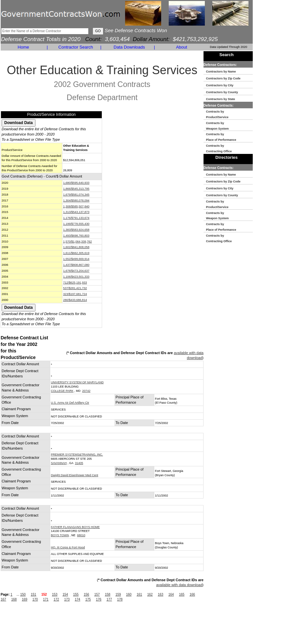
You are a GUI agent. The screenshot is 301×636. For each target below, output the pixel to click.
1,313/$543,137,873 (76, 212)
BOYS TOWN (60, 535)
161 (139, 594)
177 (109, 599)
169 (25, 599)
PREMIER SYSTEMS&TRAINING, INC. (77, 454)
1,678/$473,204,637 (76, 270)
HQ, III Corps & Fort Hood (68, 547)
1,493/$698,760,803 (76, 235)
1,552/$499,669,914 (76, 259)
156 (86, 594)
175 (88, 599)
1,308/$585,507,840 (76, 206)
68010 (81, 535)
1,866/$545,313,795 (76, 188)
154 (65, 594)
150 (23, 594)
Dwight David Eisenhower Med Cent (74, 475)
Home (23, 47)
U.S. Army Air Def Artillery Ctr (70, 402)
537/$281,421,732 (75, 288)
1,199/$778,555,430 (76, 223)
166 (192, 594)
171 (46, 599)
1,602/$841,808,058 (76, 247)
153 (54, 594)
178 (120, 599)
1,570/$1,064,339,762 (77, 241)
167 (3, 599)
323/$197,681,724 (75, 294)
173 (67, 599)
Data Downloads (129, 47)
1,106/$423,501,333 (76, 276)
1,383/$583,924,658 (76, 229)
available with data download (179, 585)
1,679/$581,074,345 (76, 194)
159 (118, 594)
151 (33, 594)
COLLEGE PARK (62, 390)
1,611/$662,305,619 (76, 253)
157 (97, 594)
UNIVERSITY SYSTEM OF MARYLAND (77, 382)
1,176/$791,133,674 (76, 218)
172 (56, 599)
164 (171, 594)
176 (98, 599)
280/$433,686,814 (75, 300)
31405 (79, 463)
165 (181, 594)
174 (77, 599)
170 (35, 599)
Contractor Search (75, 47)
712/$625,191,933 (75, 282)
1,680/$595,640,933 (76, 182)
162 (150, 594)
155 (76, 594)
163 (160, 594)
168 (14, 599)
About (181, 47)
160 (129, 594)
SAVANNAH (59, 463)
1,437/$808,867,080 (76, 264)
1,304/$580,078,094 (76, 200)
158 (107, 594)
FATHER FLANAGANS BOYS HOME (75, 527)
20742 (86, 390)
